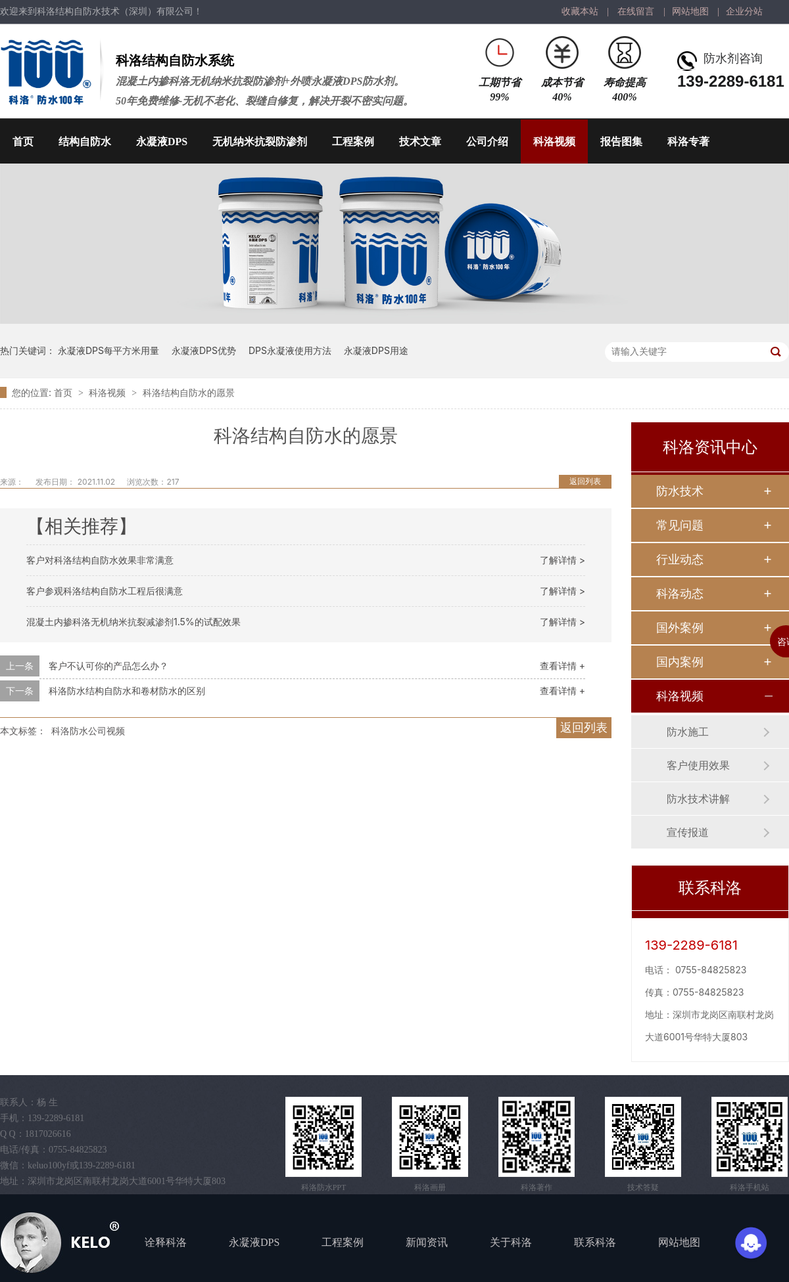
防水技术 (680, 491)
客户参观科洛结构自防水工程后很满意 (104, 590)
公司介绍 (487, 141)
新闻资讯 (427, 1242)
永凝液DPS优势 (204, 350)
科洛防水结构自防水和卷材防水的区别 (127, 690)
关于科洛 (511, 1242)
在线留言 (635, 11)
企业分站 (744, 11)
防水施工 (688, 731)
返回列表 (585, 481)
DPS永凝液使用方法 (290, 350)
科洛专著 (688, 141)
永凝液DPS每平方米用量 (108, 350)
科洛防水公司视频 (88, 730)
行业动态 (680, 559)
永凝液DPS (161, 141)
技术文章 (420, 141)
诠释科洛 (166, 1242)
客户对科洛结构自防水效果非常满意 (100, 559)
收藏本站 (580, 11)
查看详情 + (562, 665)
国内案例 (680, 662)
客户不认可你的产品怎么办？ (108, 665)
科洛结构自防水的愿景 (189, 392)
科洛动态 (680, 593)
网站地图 (690, 11)
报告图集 (621, 141)
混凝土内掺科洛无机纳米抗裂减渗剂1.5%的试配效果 (133, 621)
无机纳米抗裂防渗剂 (259, 141)
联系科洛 (595, 1242)
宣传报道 (688, 832)
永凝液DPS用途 (376, 350)
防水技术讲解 (698, 798)
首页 (23, 141)
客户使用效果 (698, 765)
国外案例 (680, 627)
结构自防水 (85, 141)
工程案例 (353, 141)
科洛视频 (554, 141)
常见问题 (680, 525)
